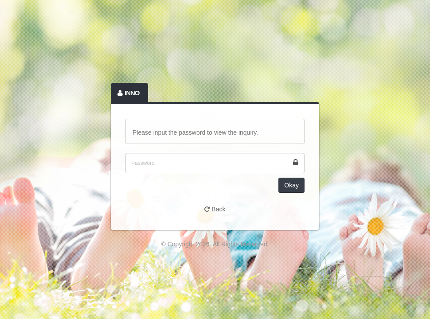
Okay (291, 185)
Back (214, 209)
